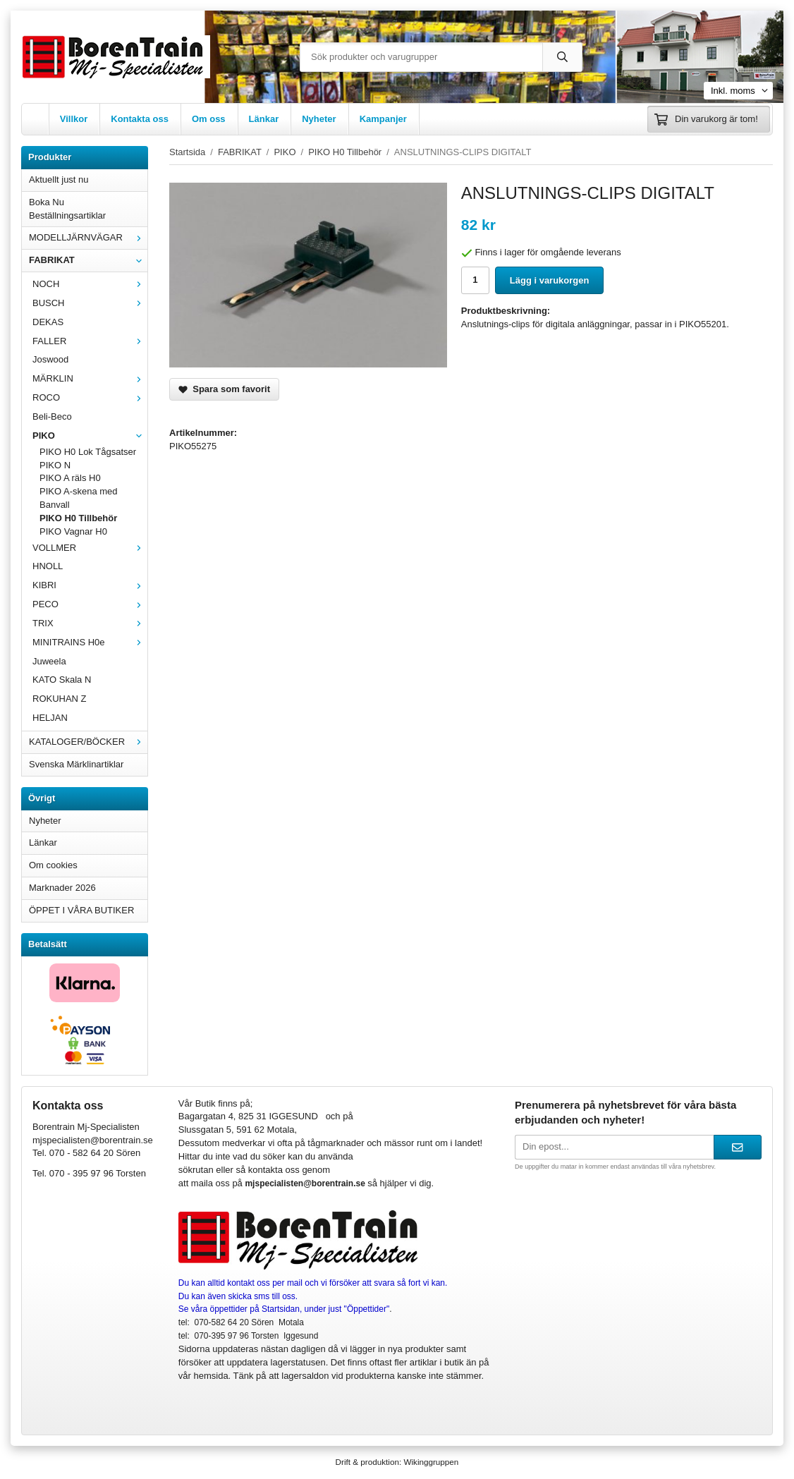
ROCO (89, 397)
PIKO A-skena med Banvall (78, 498)
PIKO (89, 435)
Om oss (209, 119)
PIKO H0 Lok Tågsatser (87, 451)
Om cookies (53, 865)
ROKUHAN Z (59, 698)
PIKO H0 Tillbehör (78, 518)
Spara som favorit (224, 389)
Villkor (74, 119)
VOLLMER (89, 547)
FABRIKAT (88, 260)
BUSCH (89, 303)
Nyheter (319, 119)
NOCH (89, 284)
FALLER (89, 341)
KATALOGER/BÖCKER (88, 741)
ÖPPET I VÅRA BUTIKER (81, 910)
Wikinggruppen (430, 1461)
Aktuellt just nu (59, 179)
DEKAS (47, 322)
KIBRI (89, 585)
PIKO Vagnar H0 (73, 531)
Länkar (264, 119)
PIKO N (55, 465)
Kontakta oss (140, 119)
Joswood (50, 359)
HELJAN (50, 717)
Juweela (49, 661)
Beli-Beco (52, 416)
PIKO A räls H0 (70, 478)
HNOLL (47, 566)
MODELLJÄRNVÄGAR (88, 237)
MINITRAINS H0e (89, 642)
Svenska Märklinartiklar (76, 764)
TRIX (89, 623)
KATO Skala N (61, 679)
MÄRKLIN (89, 378)
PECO (89, 604)
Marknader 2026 (62, 887)
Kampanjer (383, 119)
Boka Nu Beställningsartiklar (67, 209)
